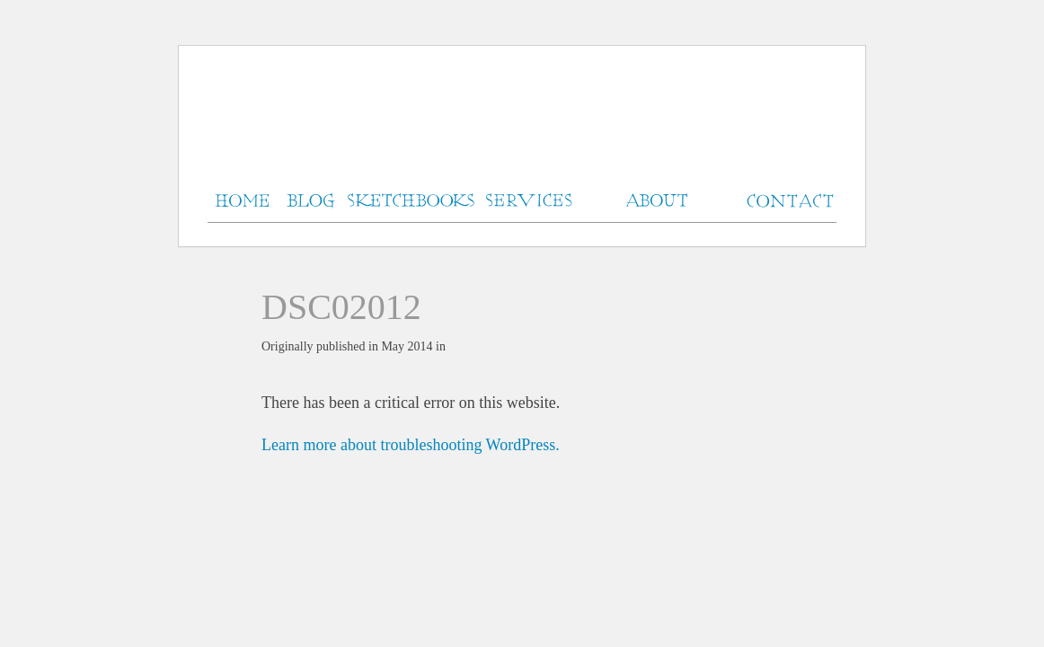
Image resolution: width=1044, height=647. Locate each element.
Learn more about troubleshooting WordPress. (410, 445)
